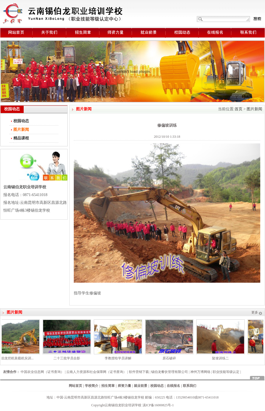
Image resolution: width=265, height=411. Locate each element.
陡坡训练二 (222, 358)
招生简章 (108, 386)
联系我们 (189, 386)
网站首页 (75, 386)
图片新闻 (254, 109)
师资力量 (124, 386)
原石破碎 (170, 358)
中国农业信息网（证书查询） (42, 372)
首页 (238, 109)
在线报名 (173, 386)
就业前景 (140, 386)
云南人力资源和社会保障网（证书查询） (96, 372)
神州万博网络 (200, 372)
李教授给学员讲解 (119, 358)
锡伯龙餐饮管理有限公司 (169, 372)
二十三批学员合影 (68, 358)
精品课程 (21, 138)
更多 (254, 312)
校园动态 (21, 121)
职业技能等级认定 (226, 372)
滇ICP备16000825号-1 (158, 405)
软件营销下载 (139, 372)
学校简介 (91, 386)
